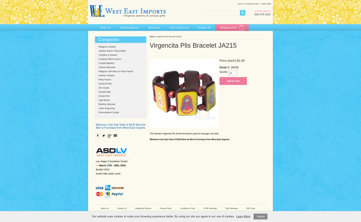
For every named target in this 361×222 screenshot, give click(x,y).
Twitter (103, 135)
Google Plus (109, 135)
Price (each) (228, 60)
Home (152, 37)
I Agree (260, 216)
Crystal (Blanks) (106, 63)
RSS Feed (250, 208)
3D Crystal (104, 87)
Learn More (243, 216)
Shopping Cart (232, 27)
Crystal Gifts (105, 92)
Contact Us (204, 27)
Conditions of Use (187, 208)
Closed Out (104, 96)
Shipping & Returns (143, 208)
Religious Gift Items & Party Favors (116, 71)
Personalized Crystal (109, 112)
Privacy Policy (165, 208)
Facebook (97, 135)
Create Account (252, 4)
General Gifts (105, 83)
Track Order (266, 4)
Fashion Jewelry (107, 75)
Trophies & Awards (108, 55)
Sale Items (154, 27)
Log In (240, 4)
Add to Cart (233, 81)
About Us (105, 27)
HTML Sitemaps (210, 208)
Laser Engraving (178, 27)
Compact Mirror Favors (110, 59)
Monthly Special (129, 27)
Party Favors (105, 79)
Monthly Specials (107, 104)
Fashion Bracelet (107, 67)
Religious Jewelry (107, 46)
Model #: (225, 67)
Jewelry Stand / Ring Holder (112, 51)
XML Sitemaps (231, 208)
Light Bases (104, 100)
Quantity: (224, 72)
